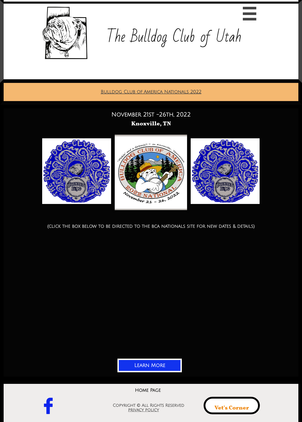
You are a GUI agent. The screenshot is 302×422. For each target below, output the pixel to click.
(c (49, 226)
